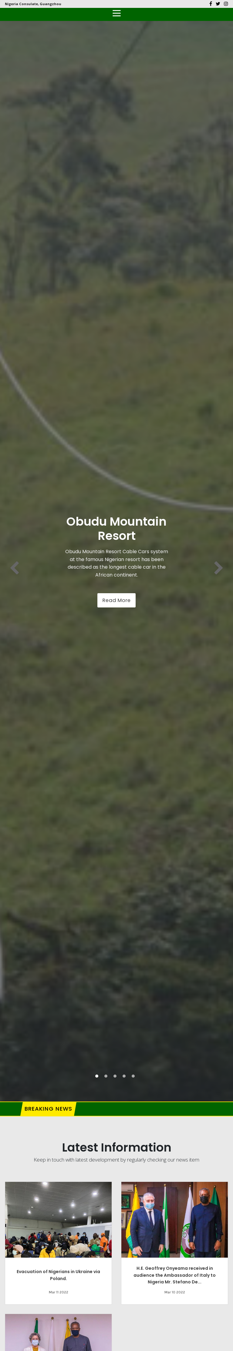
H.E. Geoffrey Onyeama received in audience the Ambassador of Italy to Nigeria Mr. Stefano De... (174, 1275)
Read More (117, 600)
